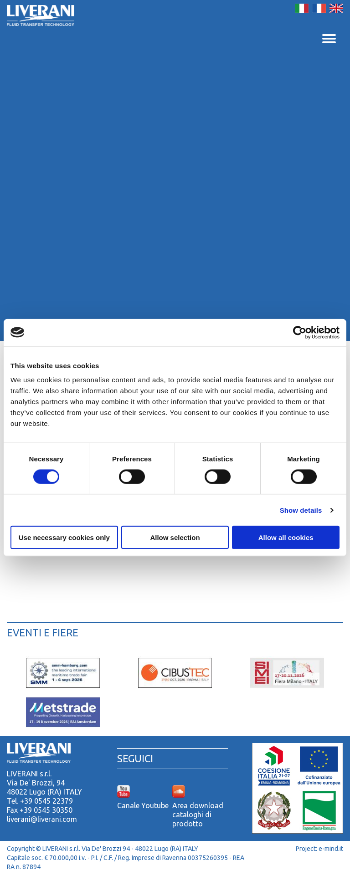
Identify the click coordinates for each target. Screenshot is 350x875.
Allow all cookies (286, 537)
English (336, 8)
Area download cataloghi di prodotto (197, 814)
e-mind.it (331, 848)
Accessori (133, 597)
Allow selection (175, 537)
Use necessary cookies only (64, 537)
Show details (301, 510)
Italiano (302, 8)
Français (319, 8)
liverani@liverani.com (42, 819)
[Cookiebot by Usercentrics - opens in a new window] (300, 332)
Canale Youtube (143, 805)
